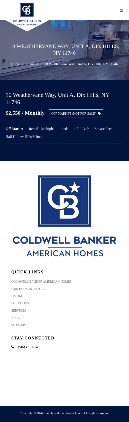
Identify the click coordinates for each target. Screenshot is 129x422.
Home (15, 64)
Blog (15, 318)
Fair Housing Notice (28, 289)
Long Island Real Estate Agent (63, 413)
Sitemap (18, 325)
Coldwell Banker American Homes (41, 281)
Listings (32, 64)
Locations (20, 303)
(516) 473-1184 (28, 347)
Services (18, 310)
